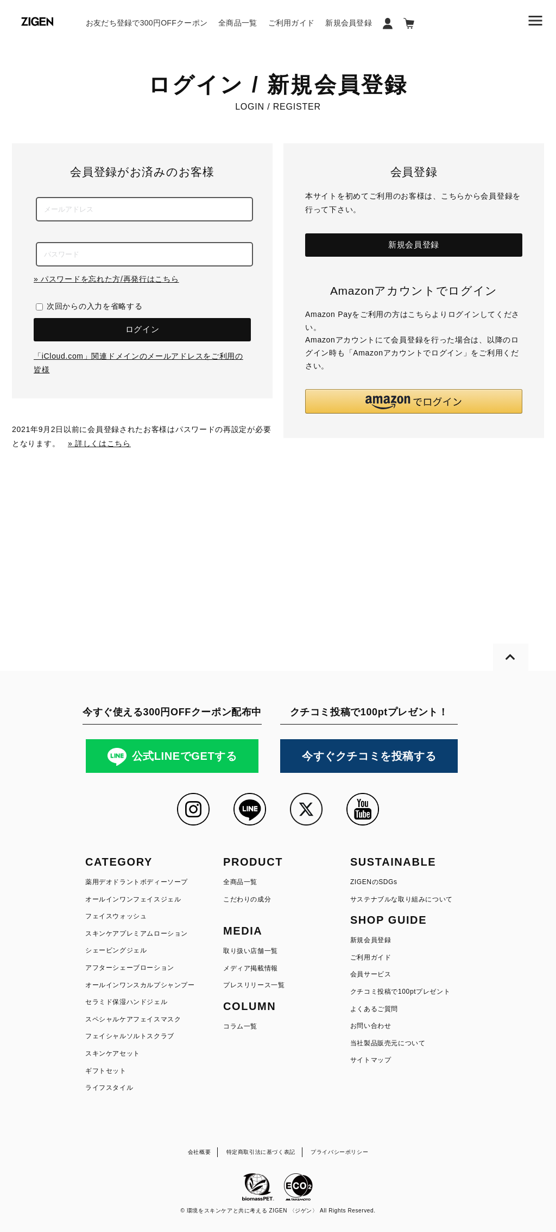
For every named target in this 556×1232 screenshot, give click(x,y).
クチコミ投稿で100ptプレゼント (400, 991)
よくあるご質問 (374, 1009)
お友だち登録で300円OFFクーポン (146, 22)
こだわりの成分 (247, 899)
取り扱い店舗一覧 (250, 951)
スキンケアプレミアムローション (136, 933)
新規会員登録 (348, 22)
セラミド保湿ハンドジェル (126, 1002)
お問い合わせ (370, 1026)
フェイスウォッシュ (116, 916)
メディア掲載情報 (250, 968)
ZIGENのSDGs (373, 882)
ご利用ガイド (291, 22)
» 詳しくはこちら (99, 443)
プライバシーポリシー (339, 1152)
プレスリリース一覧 (254, 985)
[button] (413, 401)
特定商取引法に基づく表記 (260, 1152)
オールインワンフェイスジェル (133, 899)
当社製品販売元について (388, 1043)
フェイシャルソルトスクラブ (129, 1036)
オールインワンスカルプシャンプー (140, 985)
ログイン (142, 329)
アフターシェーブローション (129, 967)
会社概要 (199, 1152)
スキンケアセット (112, 1053)
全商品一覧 (237, 22)
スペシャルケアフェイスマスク (133, 1019)
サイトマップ (370, 1060)
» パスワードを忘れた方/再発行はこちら (106, 279)
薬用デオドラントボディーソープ (136, 882)
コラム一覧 (240, 1026)
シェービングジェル (116, 950)
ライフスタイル (109, 1087)
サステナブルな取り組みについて (401, 899)
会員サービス (370, 974)
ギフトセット (106, 1071)
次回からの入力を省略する (94, 306)
